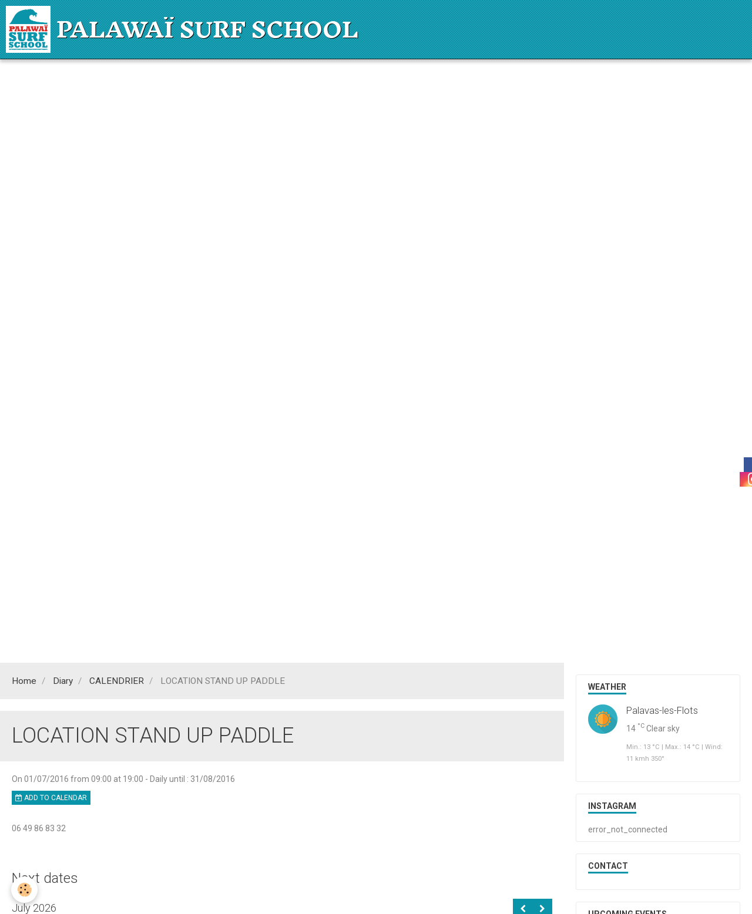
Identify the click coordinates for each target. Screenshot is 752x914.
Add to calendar (51, 798)
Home (24, 681)
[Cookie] (25, 889)
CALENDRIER (116, 681)
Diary (63, 681)
